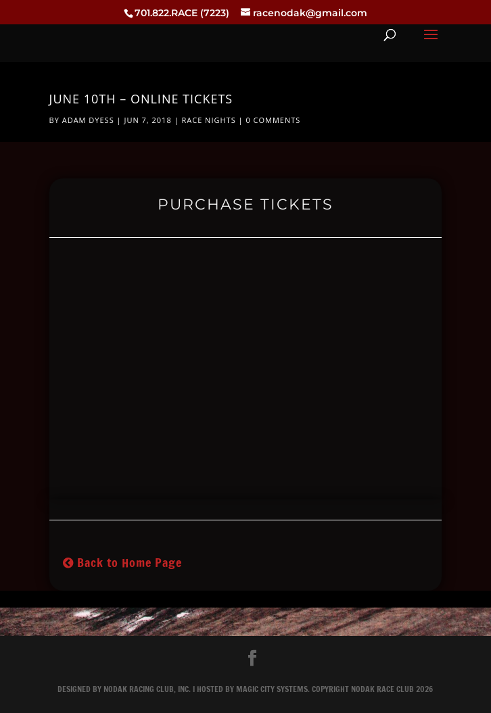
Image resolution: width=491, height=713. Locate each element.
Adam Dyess (88, 120)
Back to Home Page (122, 562)
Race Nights (208, 120)
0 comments (273, 120)
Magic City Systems (272, 689)
